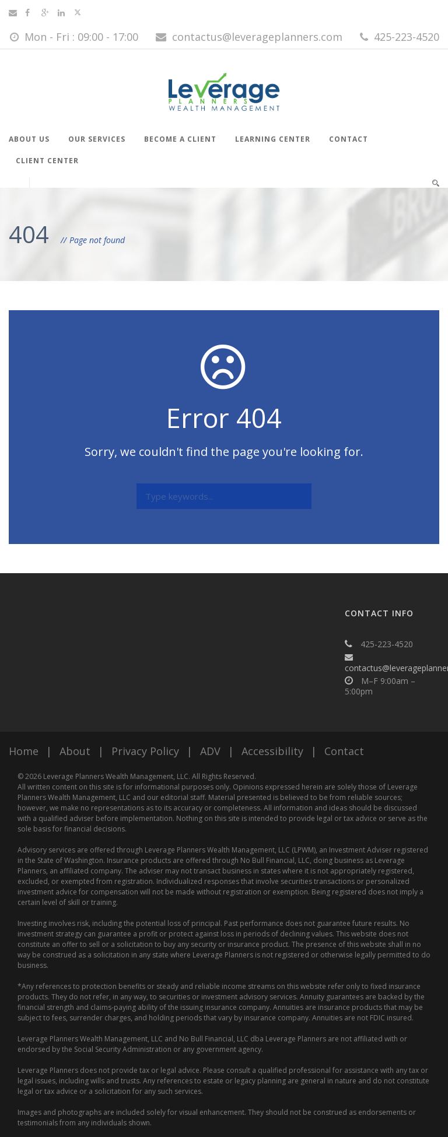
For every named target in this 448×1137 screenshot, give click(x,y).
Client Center (47, 161)
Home (23, 751)
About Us (29, 139)
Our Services (96, 139)
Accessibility (272, 751)
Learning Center (272, 139)
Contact (348, 139)
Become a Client (180, 139)
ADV (210, 751)
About (75, 751)
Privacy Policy (145, 751)
